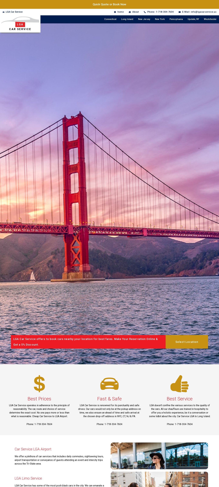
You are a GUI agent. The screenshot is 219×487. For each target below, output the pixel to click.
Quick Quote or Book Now (109, 4)
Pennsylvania (176, 19)
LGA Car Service (14, 12)
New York (160, 19)
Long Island (127, 19)
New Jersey (144, 19)
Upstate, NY (193, 19)
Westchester (210, 19)
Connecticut (110, 19)
